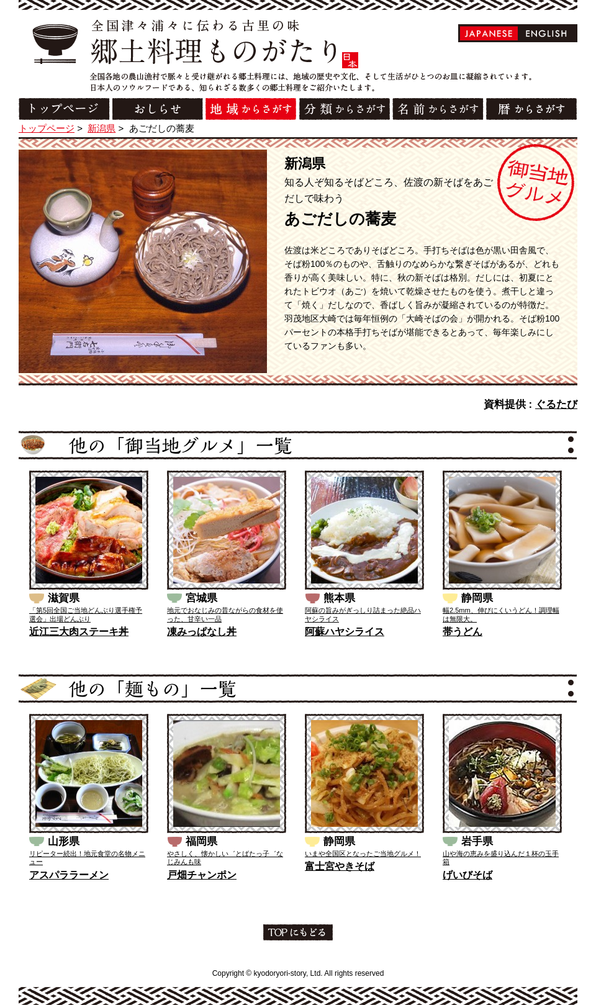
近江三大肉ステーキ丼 (79, 631)
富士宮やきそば (339, 866)
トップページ (46, 128)
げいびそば (467, 875)
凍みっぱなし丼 (202, 631)
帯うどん (462, 631)
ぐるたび (556, 404)
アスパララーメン (69, 875)
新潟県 (101, 128)
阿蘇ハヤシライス (344, 631)
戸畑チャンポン (202, 875)
